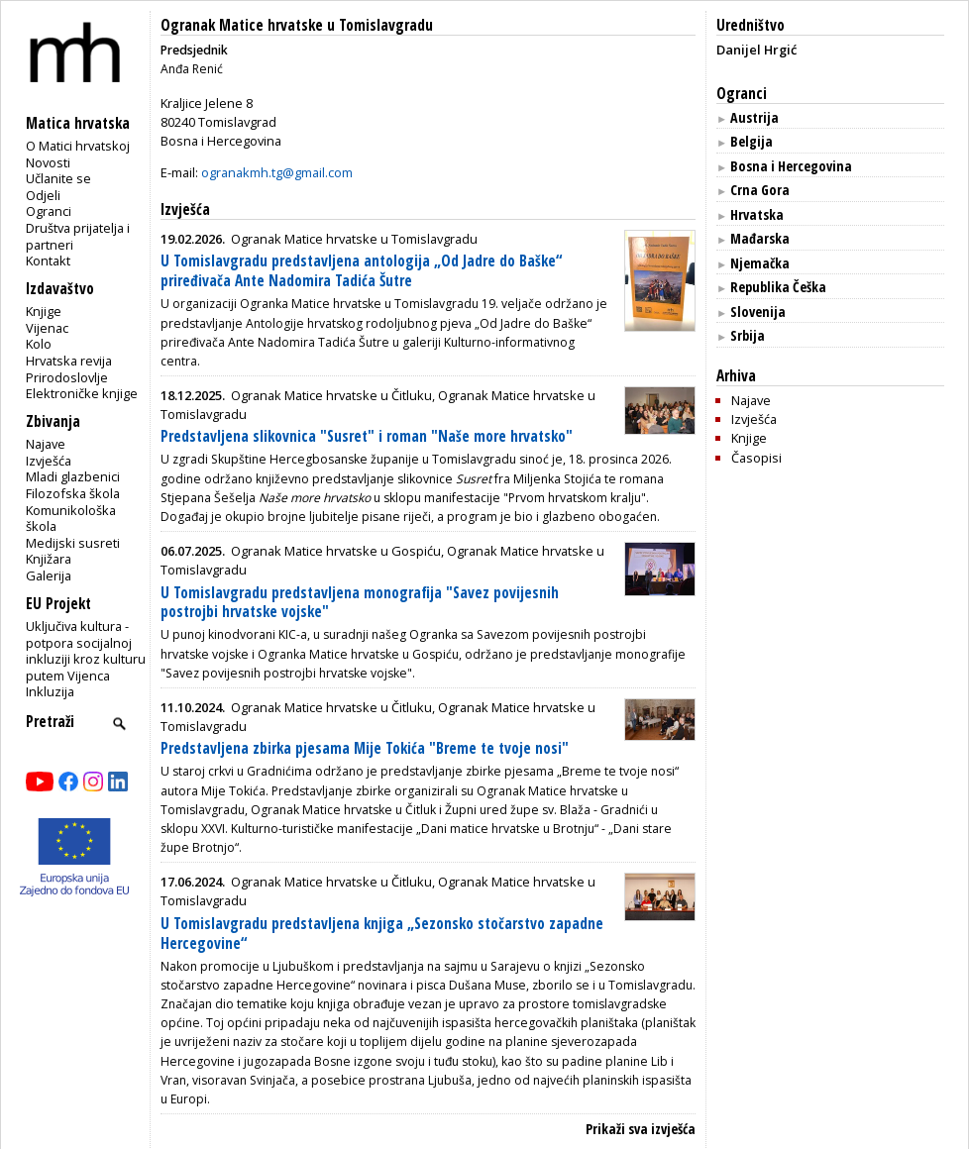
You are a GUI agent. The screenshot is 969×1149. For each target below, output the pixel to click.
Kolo (39, 344)
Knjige (43, 311)
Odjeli (43, 195)
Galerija (48, 575)
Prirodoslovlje (67, 377)
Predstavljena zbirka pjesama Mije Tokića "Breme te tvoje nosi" (365, 748)
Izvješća (48, 461)
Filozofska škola (73, 493)
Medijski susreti (73, 543)
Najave (45, 444)
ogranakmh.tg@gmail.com (277, 172)
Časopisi (756, 458)
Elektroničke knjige (82, 393)
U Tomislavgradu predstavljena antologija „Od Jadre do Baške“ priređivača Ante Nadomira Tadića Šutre (361, 271)
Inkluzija (50, 691)
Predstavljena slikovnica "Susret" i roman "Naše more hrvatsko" (367, 436)
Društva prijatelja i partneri (78, 236)
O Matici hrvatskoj (78, 146)
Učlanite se (58, 178)
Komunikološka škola (71, 518)
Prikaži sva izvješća (641, 1128)
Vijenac (47, 328)
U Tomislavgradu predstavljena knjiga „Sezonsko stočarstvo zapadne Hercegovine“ (382, 933)
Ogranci (48, 211)
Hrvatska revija (69, 360)
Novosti (48, 162)
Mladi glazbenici (73, 476)
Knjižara (48, 559)
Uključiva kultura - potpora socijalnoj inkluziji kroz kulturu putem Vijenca (86, 650)
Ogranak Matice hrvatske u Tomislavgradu (297, 25)
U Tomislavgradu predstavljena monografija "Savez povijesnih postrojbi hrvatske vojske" (360, 602)
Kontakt (48, 260)
